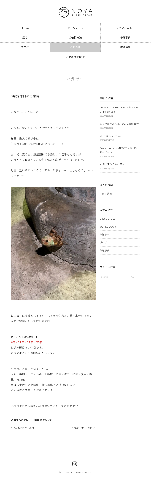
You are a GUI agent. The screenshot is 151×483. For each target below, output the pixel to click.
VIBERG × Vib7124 (110, 135)
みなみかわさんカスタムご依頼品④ (119, 123)
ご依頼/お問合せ (75, 56)
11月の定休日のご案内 (112, 162)
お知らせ (75, 46)
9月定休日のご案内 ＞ (84, 427)
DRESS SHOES (107, 217)
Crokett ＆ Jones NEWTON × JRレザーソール (119, 149)
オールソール (75, 27)
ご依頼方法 (75, 37)
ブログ (25, 46)
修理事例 (125, 37)
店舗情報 (125, 46)
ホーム (25, 27)
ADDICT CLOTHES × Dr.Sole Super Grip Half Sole (119, 109)
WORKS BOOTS (108, 224)
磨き (25, 37)
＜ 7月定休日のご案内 (22, 427)
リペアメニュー (125, 27)
